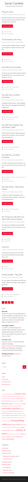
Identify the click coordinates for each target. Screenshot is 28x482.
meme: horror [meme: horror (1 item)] (7, 398)
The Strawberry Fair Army (11, 39)
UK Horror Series (8, 294)
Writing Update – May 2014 (12, 275)
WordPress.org (6, 384)
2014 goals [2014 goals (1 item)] (4, 394)
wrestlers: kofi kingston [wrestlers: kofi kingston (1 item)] (6, 417)
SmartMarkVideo (6, 356)
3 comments (7, 241)
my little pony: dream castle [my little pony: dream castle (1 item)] (15, 401)
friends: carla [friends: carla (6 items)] (20, 394)
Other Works (6, 470)
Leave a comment (8, 33)
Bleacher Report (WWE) (8, 346)
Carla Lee (16, 322)
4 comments (7, 211)
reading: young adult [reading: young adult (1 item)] (6, 411)
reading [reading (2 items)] (22, 408)
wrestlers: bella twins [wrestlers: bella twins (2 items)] (7, 413)
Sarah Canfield (14, 3)
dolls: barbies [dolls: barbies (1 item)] (8, 394)
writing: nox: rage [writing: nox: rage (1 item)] (10, 427)
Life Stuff (6, 266)
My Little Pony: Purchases (11, 67)
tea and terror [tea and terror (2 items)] (13, 411)
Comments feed (6, 382)
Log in (3, 376)
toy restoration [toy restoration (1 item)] (20, 411)
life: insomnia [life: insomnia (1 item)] (17, 396)
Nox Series (6, 467)
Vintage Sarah (15, 87)
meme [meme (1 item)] (3, 398)
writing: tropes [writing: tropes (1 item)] (13, 430)
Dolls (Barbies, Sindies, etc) (11, 177)
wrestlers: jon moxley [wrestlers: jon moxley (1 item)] (22, 415)
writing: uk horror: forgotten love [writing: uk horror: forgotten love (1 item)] (14, 434)
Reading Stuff (5, 451)
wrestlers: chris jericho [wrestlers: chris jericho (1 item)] (17, 413)
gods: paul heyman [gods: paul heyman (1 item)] (10, 396)
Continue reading (7, 26)
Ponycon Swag (7, 12)
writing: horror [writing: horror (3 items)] (11, 424)
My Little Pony (7, 31)
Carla (3, 327)
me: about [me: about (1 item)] (22, 396)
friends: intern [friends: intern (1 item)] (4, 396)
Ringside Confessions (7, 342)
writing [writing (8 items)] (14, 420)
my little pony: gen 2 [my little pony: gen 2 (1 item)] (17, 403)
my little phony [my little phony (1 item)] (13, 398)
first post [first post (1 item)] (13, 394)
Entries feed (5, 379)
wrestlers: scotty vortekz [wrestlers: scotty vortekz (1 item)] (15, 417)
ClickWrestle (17, 354)
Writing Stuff (7, 239)
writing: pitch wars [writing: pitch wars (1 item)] (17, 427)
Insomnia (5, 247)
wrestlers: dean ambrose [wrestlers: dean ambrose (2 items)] (11, 415)
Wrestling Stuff (6, 462)
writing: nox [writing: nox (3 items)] (19, 424)
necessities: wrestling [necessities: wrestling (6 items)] (10, 408)
